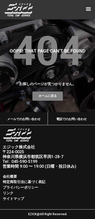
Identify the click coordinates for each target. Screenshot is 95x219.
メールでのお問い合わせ (24, 119)
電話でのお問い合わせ (71, 119)
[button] (88, 9)
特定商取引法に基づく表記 (24, 182)
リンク (8, 193)
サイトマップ (13, 199)
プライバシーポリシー (20, 187)
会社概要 (10, 176)
